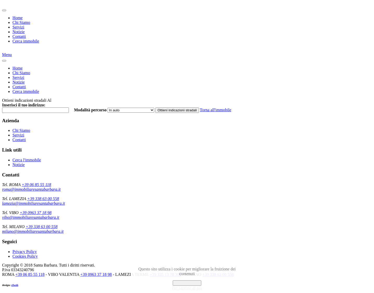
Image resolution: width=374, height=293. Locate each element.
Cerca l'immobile (26, 160)
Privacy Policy (24, 251)
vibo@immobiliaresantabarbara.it (30, 217)
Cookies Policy (25, 256)
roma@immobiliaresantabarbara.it (31, 189)
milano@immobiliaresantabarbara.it (33, 231)
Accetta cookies (187, 283)
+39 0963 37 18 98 (35, 212)
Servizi (18, 27)
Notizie (18, 32)
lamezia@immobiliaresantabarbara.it (33, 203)
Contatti (19, 36)
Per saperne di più (187, 288)
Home (17, 18)
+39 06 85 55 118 (36, 184)
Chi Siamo (21, 22)
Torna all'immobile (215, 110)
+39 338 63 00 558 (43, 198)
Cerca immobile (25, 41)
